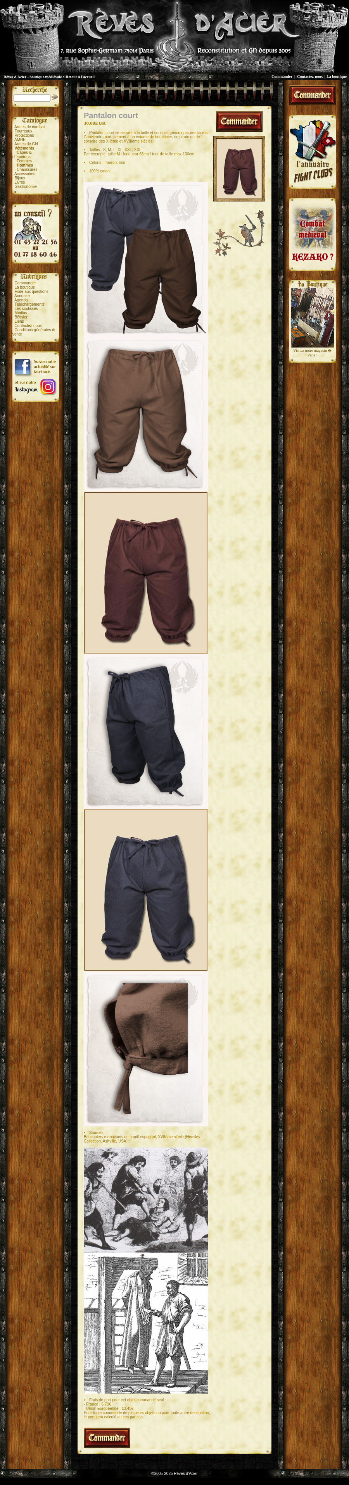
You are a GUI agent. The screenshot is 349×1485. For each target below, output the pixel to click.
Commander (281, 76)
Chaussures (27, 169)
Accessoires (24, 174)
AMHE (20, 140)
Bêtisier (21, 317)
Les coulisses (26, 308)
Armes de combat (29, 127)
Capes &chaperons (21, 154)
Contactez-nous (310, 76)
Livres (20, 182)
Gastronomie (26, 186)
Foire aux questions (31, 291)
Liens (19, 321)
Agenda (21, 300)
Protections (24, 135)
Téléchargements (29, 304)
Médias (21, 313)
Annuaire (22, 296)
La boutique (337, 76)
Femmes (24, 161)
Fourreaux (24, 131)
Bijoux (20, 178)
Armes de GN (26, 144)
